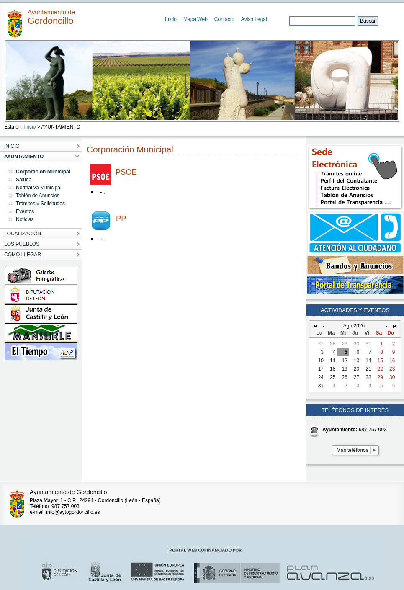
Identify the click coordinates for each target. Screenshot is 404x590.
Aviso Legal (254, 19)
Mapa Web (195, 19)
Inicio (171, 19)
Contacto (224, 19)
